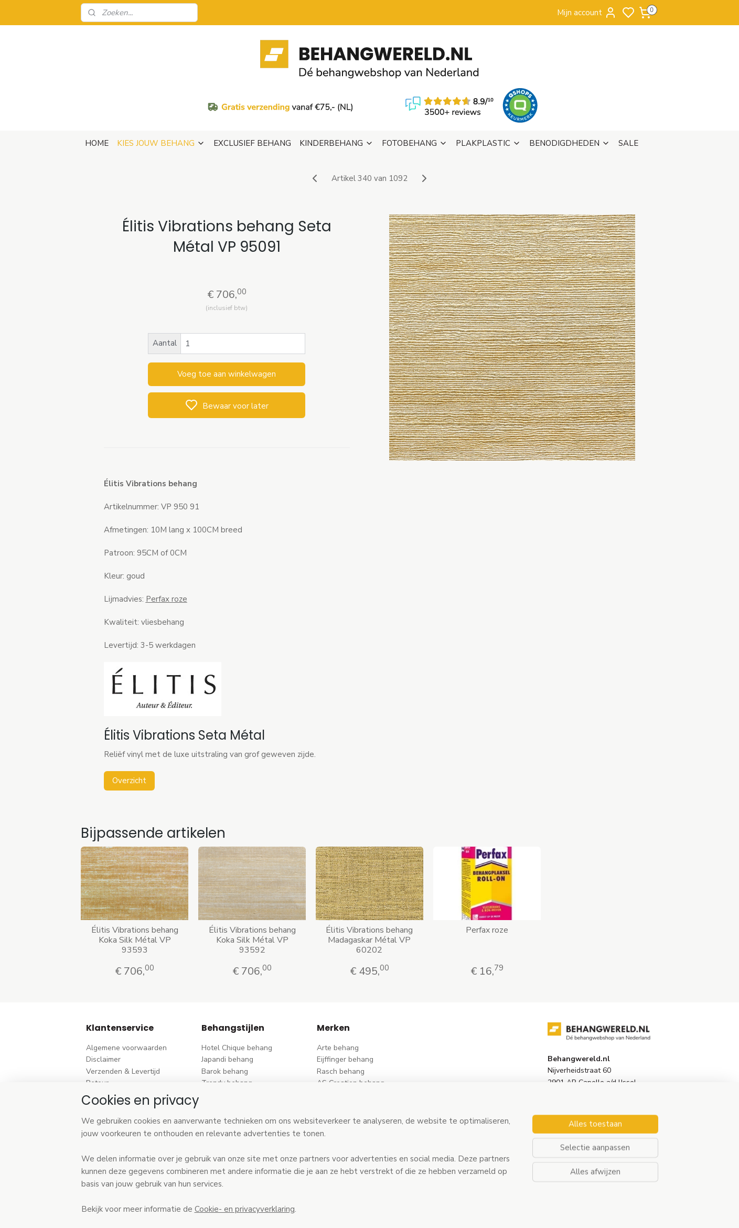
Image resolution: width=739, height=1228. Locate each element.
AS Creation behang (350, 1032)
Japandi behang (227, 1008)
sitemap (416, 1209)
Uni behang (220, 1091)
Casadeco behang (347, 1138)
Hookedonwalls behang (357, 1102)
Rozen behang (225, 1067)
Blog (93, 1102)
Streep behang (226, 1079)
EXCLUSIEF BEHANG (252, 92)
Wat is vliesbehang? (119, 1079)
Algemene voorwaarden (126, 997)
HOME (97, 92)
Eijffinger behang (345, 1008)
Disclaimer (103, 1008)
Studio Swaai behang (353, 1150)
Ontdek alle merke (350, 1161)
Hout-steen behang (234, 1126)
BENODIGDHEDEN (569, 92)
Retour (97, 1032)
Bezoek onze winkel (119, 1056)
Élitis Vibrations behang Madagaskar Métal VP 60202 (369, 889)
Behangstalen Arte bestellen (134, 1091)
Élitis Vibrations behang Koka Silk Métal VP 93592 (252, 889)
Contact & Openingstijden (129, 1067)
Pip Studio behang (231, 1056)
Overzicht (129, 729)
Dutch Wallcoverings (352, 1044)
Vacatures (103, 1114)
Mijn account (587, 12)
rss (435, 1209)
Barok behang (224, 1021)
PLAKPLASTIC (488, 92)
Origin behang (340, 1067)
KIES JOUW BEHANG (161, 92)
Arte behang (338, 997)
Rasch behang (341, 1021)
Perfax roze (487, 879)
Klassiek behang (228, 1102)
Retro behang (224, 1138)
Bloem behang (225, 1044)
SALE (628, 92)
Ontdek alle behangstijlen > (252, 1161)
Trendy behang (226, 1032)
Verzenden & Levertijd (123, 1021)
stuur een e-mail (575, 1079)
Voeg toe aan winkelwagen (226, 323)
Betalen (99, 1044)
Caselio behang (343, 1126)
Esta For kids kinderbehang (362, 1091)
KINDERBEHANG (336, 92)
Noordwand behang (350, 1114)
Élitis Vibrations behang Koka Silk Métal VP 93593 (134, 889)
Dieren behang (226, 1150)
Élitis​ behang (338, 1056)
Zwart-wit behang (232, 1114)
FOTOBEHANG (414, 92)
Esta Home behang (348, 1079)
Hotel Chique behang (236, 997)
